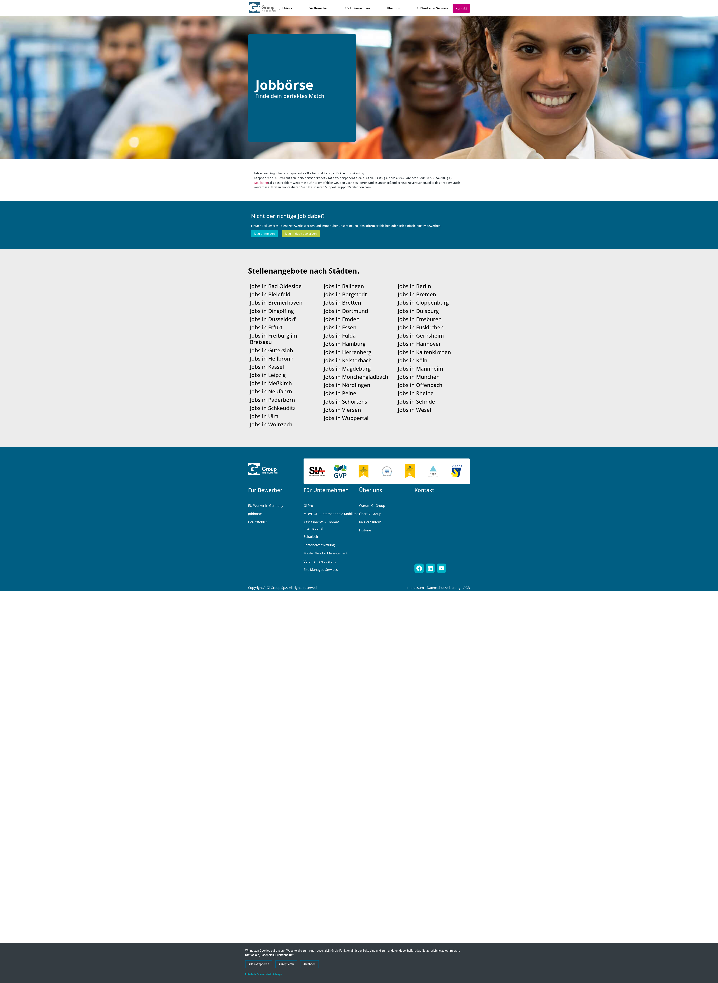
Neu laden (261, 182)
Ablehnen (309, 963)
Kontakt (424, 489)
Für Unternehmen (326, 489)
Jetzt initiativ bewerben (301, 233)
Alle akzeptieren (258, 963)
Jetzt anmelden (264, 233)
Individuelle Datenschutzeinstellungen (263, 974)
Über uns (370, 489)
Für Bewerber (265, 489)
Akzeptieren (286, 963)
